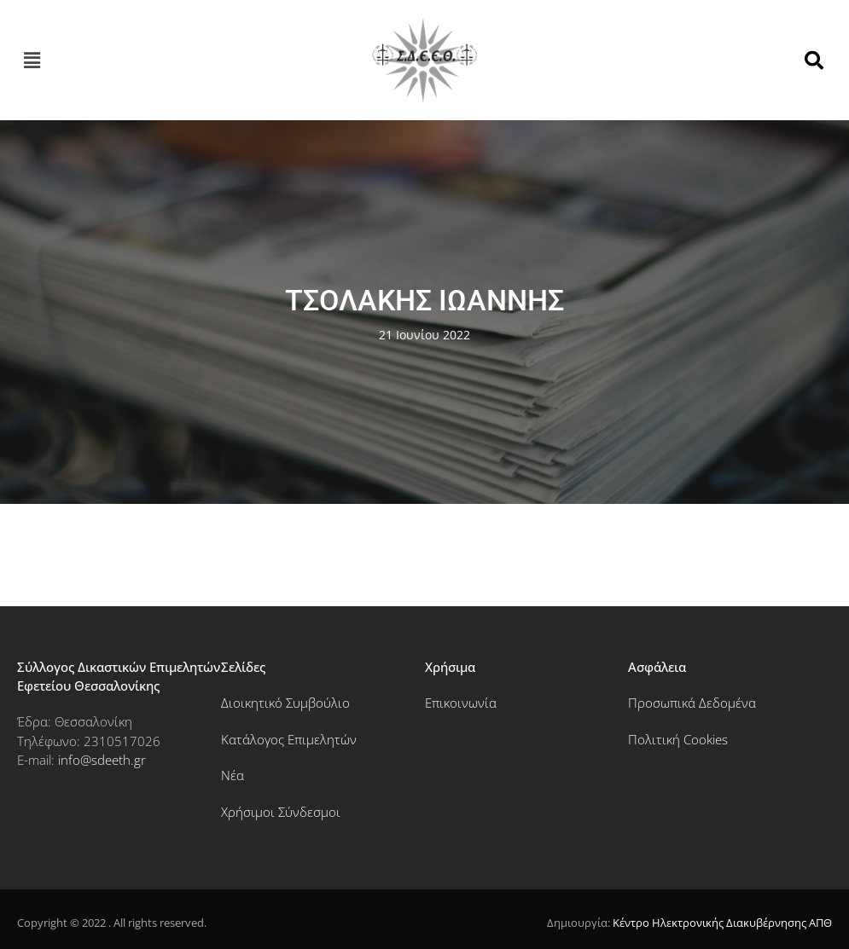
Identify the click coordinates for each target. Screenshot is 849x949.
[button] (31, 59)
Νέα (232, 775)
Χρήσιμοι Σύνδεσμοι (280, 811)
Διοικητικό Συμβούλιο (285, 702)
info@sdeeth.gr (102, 759)
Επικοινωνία (461, 702)
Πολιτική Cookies (678, 739)
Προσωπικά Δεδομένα (692, 702)
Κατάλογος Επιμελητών (289, 739)
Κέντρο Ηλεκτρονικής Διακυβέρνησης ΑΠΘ (722, 922)
